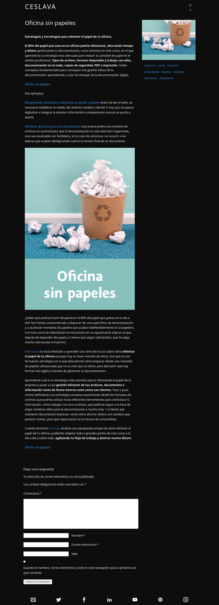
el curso (54, 428)
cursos (161, 65)
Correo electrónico (85, 545)
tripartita (166, 72)
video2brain (150, 78)
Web (74, 554)
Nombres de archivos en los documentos (52, 126)
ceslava (40, 7)
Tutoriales (178, 72)
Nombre (78, 535)
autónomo (150, 65)
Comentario (32, 493)
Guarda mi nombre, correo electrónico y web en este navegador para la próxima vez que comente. (79, 570)
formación (172, 65)
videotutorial (166, 78)
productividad (151, 72)
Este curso (32, 351)
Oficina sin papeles (37, 84)
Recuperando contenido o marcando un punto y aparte (62, 102)
